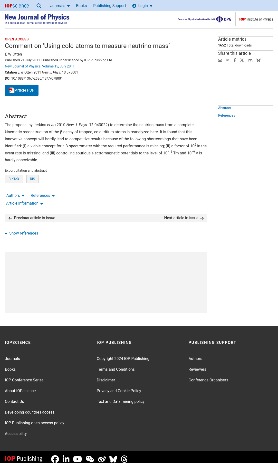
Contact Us (14, 397)
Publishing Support (109, 5)
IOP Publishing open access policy (34, 419)
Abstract (224, 119)
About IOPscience (20, 387)
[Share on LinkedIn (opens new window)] (228, 59)
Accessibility (16, 429)
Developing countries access (30, 408)
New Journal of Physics (22, 66)
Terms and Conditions (116, 365)
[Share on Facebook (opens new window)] (235, 59)
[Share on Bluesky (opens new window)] (258, 59)
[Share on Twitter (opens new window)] (242, 59)
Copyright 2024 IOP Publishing (123, 354)
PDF (21, 90)
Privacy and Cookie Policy (119, 387)
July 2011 (67, 66)
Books (81, 5)
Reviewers (197, 365)
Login (142, 5)
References (43, 108)
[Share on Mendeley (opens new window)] (250, 59)
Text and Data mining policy (120, 397)
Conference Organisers (208, 376)
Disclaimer (106, 376)
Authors (15, 108)
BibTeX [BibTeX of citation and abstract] (14, 197)
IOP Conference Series (24, 376)
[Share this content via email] (220, 59)
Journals (60, 5)
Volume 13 (50, 66)
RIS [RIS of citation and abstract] (32, 197)
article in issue (32, 214)
